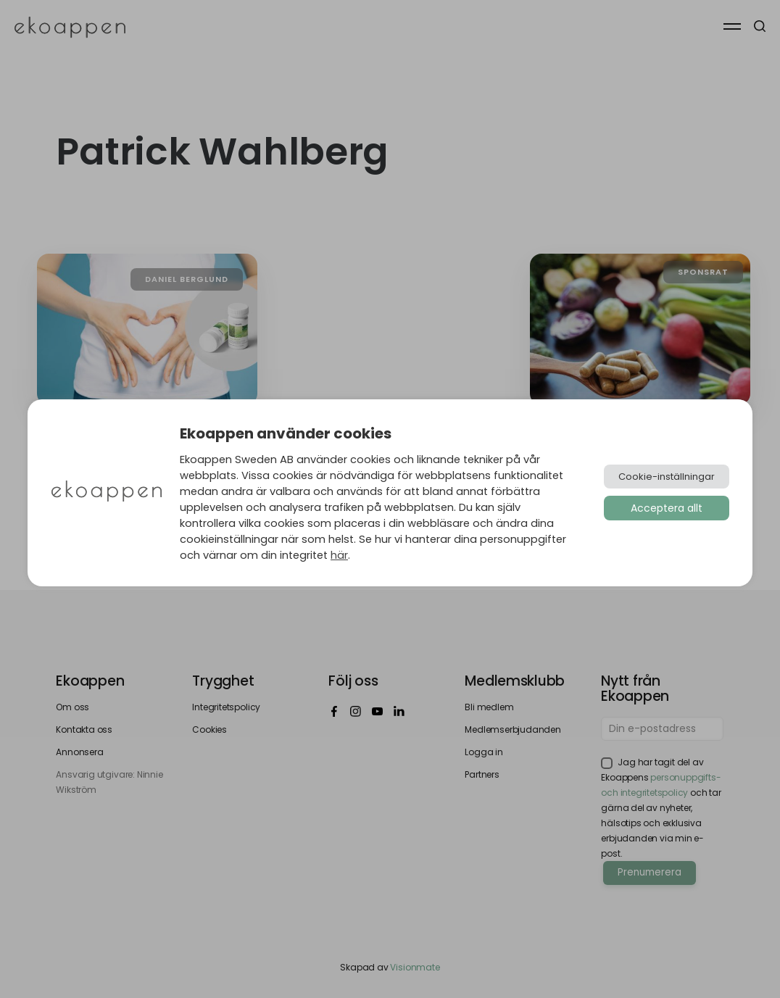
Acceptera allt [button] (666, 508)
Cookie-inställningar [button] (666, 476)
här (339, 555)
